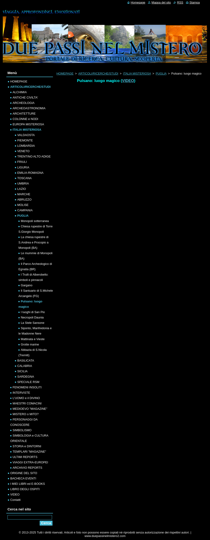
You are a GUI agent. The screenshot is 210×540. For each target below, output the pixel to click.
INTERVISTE (21, 392)
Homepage (138, 2)
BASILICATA (25, 360)
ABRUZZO (24, 199)
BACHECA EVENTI (23, 478)
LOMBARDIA (26, 145)
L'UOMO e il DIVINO (26, 398)
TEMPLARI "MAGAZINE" (29, 451)
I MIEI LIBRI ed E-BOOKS (27, 483)
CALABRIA (24, 366)
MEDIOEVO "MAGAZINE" (30, 408)
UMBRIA (23, 183)
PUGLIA (161, 73)
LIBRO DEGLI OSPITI (25, 489)
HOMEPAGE (65, 73)
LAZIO (21, 189)
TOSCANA (24, 178)
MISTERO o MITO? (25, 414)
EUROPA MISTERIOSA (28, 124)
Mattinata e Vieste (33, 339)
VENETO (23, 151)
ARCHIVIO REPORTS (27, 467)
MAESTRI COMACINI (27, 403)
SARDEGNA (25, 376)
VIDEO (128, 81)
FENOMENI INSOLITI (27, 387)
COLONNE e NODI (25, 119)
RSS (180, 2)
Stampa (194, 2)
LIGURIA (23, 167)
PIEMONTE (25, 140)
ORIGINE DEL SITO (23, 473)
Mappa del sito (161, 2)
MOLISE (22, 205)
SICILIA (22, 371)
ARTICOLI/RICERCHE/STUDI (98, 73)
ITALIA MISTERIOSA (137, 73)
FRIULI (22, 162)
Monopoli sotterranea (35, 221)
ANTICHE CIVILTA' (25, 97)
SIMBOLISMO (22, 430)
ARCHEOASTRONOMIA (29, 108)
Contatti (15, 500)
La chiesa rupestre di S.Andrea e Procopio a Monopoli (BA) (33, 242)
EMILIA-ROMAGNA (30, 172)
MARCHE (23, 194)
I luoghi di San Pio (33, 312)
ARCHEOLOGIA (24, 103)
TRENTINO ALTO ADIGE (34, 156)
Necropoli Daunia (32, 317)
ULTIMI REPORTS (25, 457)
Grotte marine (30, 344)
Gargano (26, 285)
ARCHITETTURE (24, 113)
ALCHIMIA (20, 92)
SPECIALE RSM (28, 382)
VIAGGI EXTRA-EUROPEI (30, 462)
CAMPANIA (25, 210)
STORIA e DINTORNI (27, 446)
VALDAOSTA (26, 135)
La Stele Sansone (32, 323)
